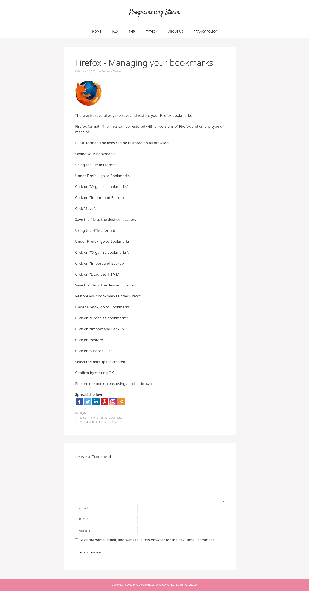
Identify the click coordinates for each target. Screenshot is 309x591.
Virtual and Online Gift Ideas (98, 422)
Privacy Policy (205, 31)
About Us (175, 31)
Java (115, 31)
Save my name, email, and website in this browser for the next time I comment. (147, 539)
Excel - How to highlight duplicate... (102, 418)
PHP (132, 31)
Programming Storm (154, 12)
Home (96, 31)
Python (151, 31)
